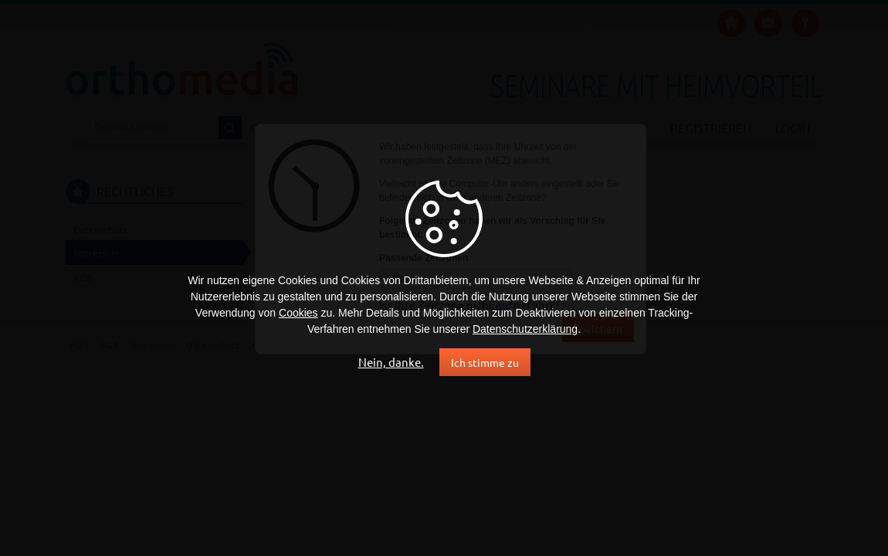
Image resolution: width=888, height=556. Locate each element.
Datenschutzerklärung (525, 329)
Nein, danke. (391, 361)
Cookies (298, 313)
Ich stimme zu (485, 362)
